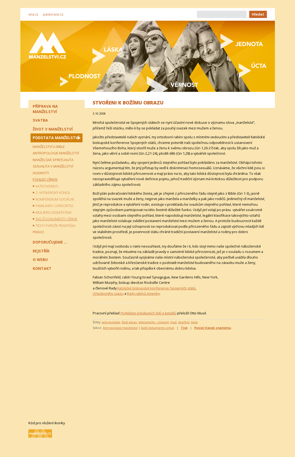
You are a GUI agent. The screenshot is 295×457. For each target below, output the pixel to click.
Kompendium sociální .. (56, 199)
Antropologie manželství (120, 328)
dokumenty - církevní (154, 322)
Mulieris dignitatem (53, 212)
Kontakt (42, 268)
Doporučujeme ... (50, 242)
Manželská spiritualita (53, 159)
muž (173, 322)
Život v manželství (53, 129)
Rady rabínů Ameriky (143, 293)
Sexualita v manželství (53, 166)
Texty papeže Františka (56, 225)
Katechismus (47, 186)
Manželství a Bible (49, 146)
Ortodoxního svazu (108, 293)
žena (194, 322)
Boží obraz (129, 322)
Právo (38, 232)
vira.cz (33, 14)
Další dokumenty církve (157, 328)
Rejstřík (41, 250)
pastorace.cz (53, 14)
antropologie (111, 322)
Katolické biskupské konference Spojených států (156, 288)
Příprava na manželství (45, 109)
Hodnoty (41, 173)
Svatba (40, 120)
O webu (40, 259)
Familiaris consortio (54, 205)
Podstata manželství (56, 137)
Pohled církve (45, 179)
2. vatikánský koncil (53, 192)
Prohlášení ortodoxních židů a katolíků (148, 313)
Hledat (258, 14)
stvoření (183, 322)
